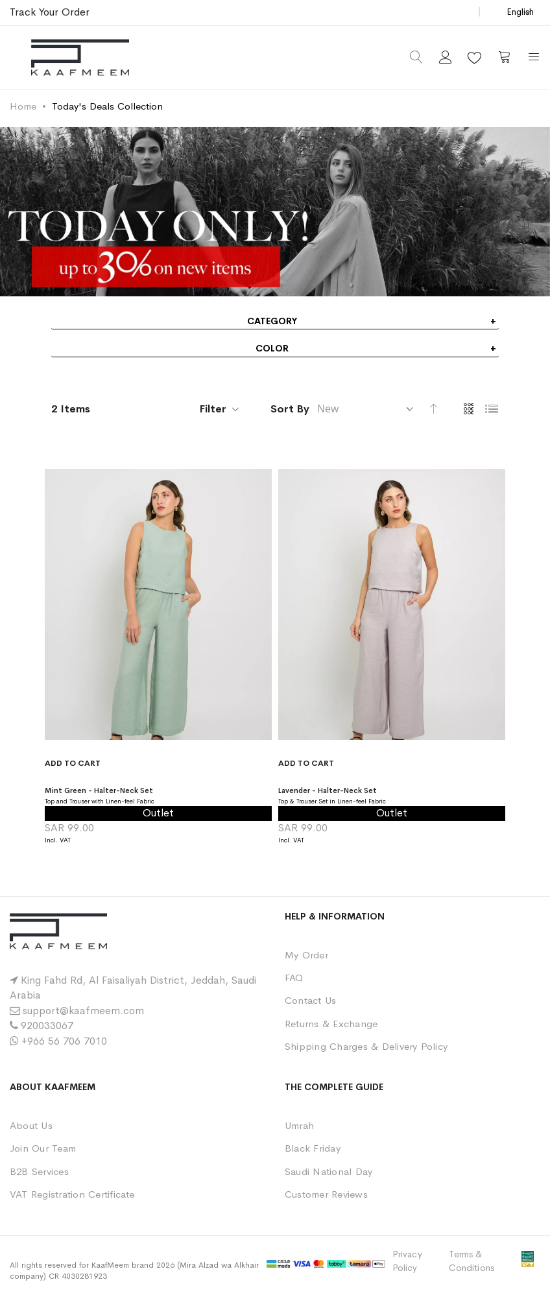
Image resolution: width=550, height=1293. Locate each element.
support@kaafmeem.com (83, 1010)
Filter (213, 409)
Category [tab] (272, 321)
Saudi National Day (328, 1171)
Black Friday (313, 1148)
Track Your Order (50, 12)
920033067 (47, 1025)
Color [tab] (272, 348)
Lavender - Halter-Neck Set (349, 789)
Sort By (289, 409)
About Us (31, 1125)
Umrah (299, 1125)
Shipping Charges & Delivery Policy (366, 1046)
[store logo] (80, 57)
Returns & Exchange (331, 1023)
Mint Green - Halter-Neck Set (121, 789)
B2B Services (39, 1171)
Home (23, 106)
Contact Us (310, 1000)
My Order (306, 955)
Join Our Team (43, 1148)
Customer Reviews (326, 1194)
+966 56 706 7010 (64, 1041)
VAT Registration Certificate (72, 1194)
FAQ (294, 977)
